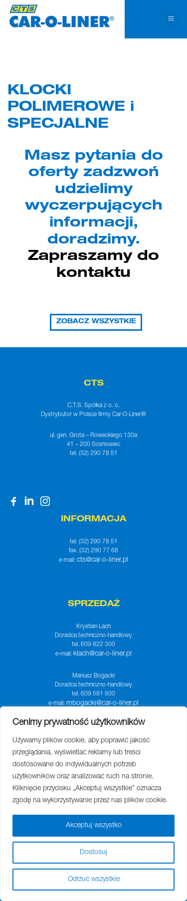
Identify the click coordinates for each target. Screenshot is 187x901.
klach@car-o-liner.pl (102, 654)
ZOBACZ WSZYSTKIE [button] (96, 322)
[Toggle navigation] (171, 19)
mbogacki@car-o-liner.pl (102, 703)
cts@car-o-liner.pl (102, 560)
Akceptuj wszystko (94, 825)
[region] (93, 803)
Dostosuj (93, 852)
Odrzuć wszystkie (94, 879)
